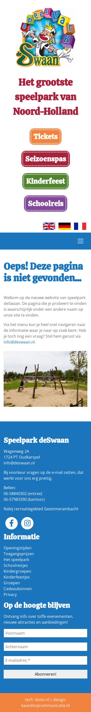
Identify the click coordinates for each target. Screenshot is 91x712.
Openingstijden (18, 548)
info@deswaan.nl (19, 342)
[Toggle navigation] (80, 241)
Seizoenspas (45, 159)
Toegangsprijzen (19, 553)
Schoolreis (45, 203)
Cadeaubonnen (18, 588)
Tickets (45, 136)
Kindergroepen (17, 571)
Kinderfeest (45, 181)
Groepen (12, 583)
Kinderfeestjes (17, 577)
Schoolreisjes (16, 565)
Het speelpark (16, 559)
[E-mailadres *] (45, 660)
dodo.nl (42, 699)
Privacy (10, 594)
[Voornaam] (45, 633)
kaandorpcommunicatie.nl (45, 705)
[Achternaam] (45, 646)
